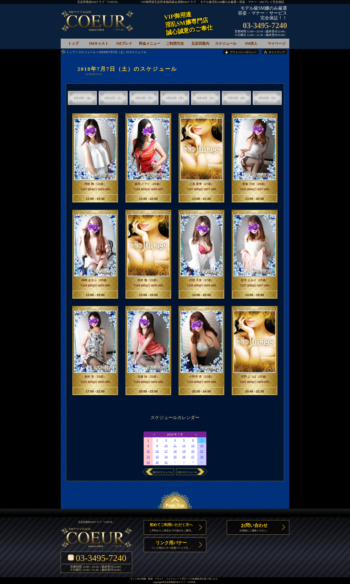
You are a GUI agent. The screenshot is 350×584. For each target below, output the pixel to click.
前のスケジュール (162, 472)
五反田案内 (200, 43)
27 (192, 457)
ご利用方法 (175, 43)
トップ (70, 52)
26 (183, 457)
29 (148, 462)
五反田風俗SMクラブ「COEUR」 (98, 2)
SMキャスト (98, 43)
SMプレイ (124, 43)
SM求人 (251, 43)
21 (201, 451)
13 (192, 445)
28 (201, 457)
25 (175, 457)
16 (157, 451)
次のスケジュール (187, 472)
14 (201, 445)
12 (183, 445)
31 (166, 462)
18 (175, 451)
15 (148, 451)
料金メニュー (149, 43)
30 (157, 462)
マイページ (276, 43)
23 (157, 457)
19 (183, 451)
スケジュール (87, 52)
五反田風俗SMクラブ (174, 582)
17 (166, 451)
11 (175, 445)
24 (166, 457)
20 (192, 451)
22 (148, 457)
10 (166, 445)
